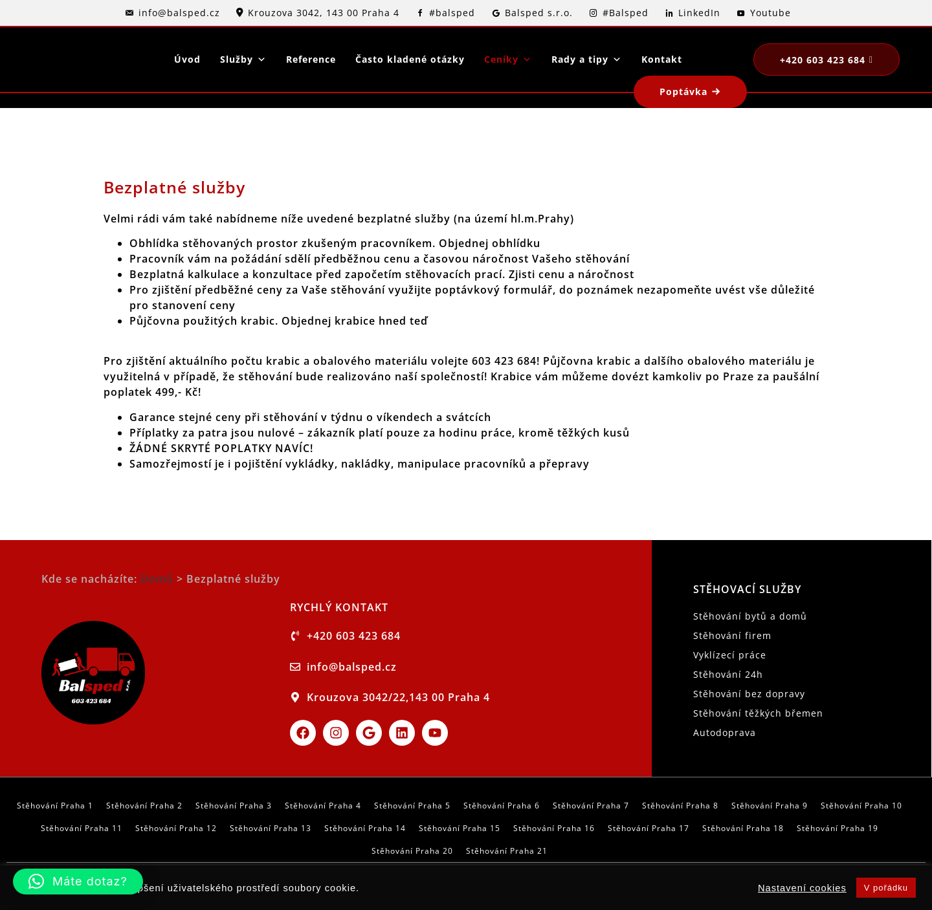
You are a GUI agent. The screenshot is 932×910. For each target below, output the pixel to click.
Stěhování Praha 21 (507, 850)
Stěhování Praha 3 (233, 805)
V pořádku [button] (886, 888)
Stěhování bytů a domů (750, 616)
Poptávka (683, 91)
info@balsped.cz (179, 12)
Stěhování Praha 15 (459, 828)
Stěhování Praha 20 (412, 850)
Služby (243, 59)
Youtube (770, 12)
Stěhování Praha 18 (743, 828)
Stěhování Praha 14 (365, 828)
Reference (311, 59)
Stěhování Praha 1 (55, 805)
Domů (156, 579)
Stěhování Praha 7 (591, 805)
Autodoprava (724, 732)
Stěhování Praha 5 (412, 805)
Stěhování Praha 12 (176, 828)
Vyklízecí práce (729, 655)
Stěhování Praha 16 (554, 828)
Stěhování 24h (728, 674)
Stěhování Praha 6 (501, 805)
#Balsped (626, 12)
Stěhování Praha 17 (648, 828)
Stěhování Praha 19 (837, 828)
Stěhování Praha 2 (144, 805)
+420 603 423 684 (822, 60)
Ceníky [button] (508, 59)
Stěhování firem (732, 635)
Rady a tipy (586, 59)
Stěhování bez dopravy (749, 694)
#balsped (452, 12)
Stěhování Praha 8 (680, 805)
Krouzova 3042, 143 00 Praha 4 (323, 12)
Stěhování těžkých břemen (758, 713)
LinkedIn (699, 12)
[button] (78, 881)
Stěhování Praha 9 (769, 805)
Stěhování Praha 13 (270, 828)
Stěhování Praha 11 (81, 828)
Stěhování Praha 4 (323, 805)
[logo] (71, 59)
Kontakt (661, 59)
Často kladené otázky (410, 59)
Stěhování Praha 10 (861, 805)
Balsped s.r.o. (539, 12)
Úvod (187, 59)
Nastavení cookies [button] (802, 888)
